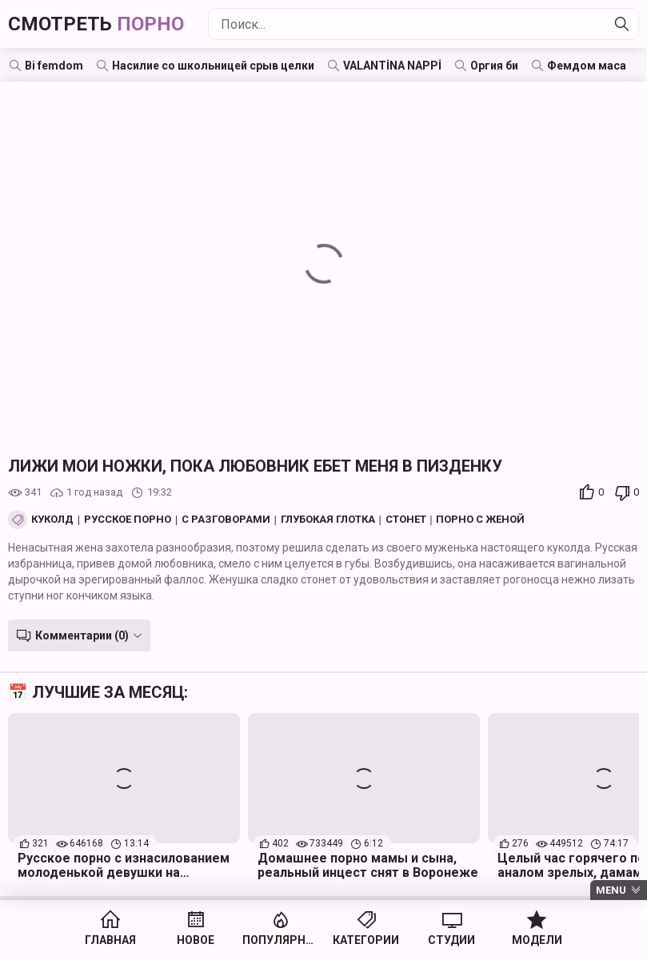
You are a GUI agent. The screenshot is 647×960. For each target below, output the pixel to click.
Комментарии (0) (82, 635)
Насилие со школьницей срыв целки (213, 65)
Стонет (405, 519)
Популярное (281, 940)
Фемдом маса (586, 65)
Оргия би (494, 65)
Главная (110, 940)
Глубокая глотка (328, 519)
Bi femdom (54, 65)
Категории (366, 940)
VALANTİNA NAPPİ (392, 65)
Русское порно (127, 519)
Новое (195, 940)
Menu (611, 890)
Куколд (52, 519)
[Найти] (622, 24)
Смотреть (96, 24)
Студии (451, 940)
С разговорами (226, 519)
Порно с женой (480, 519)
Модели (537, 940)
